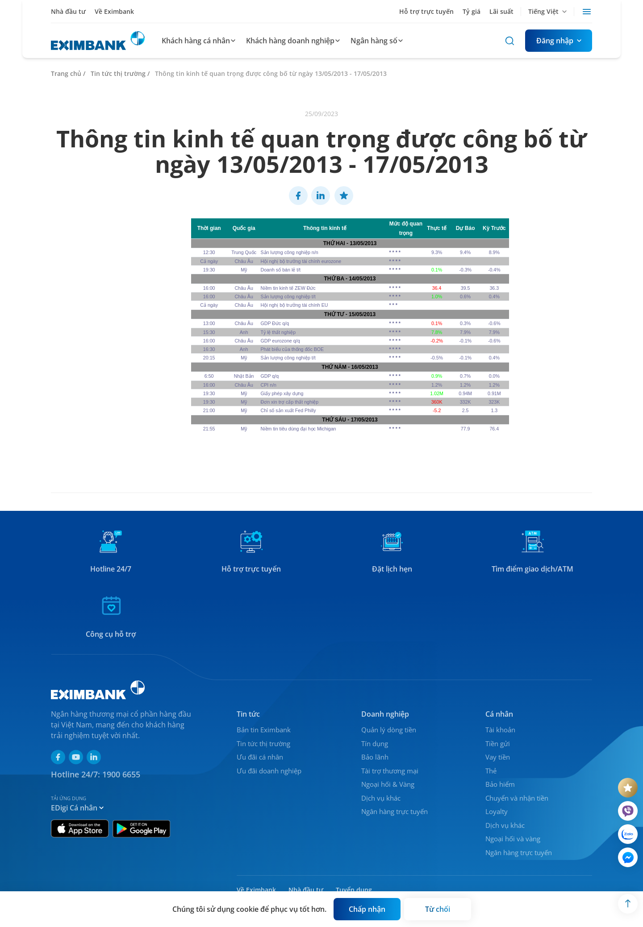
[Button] (558, 40)
